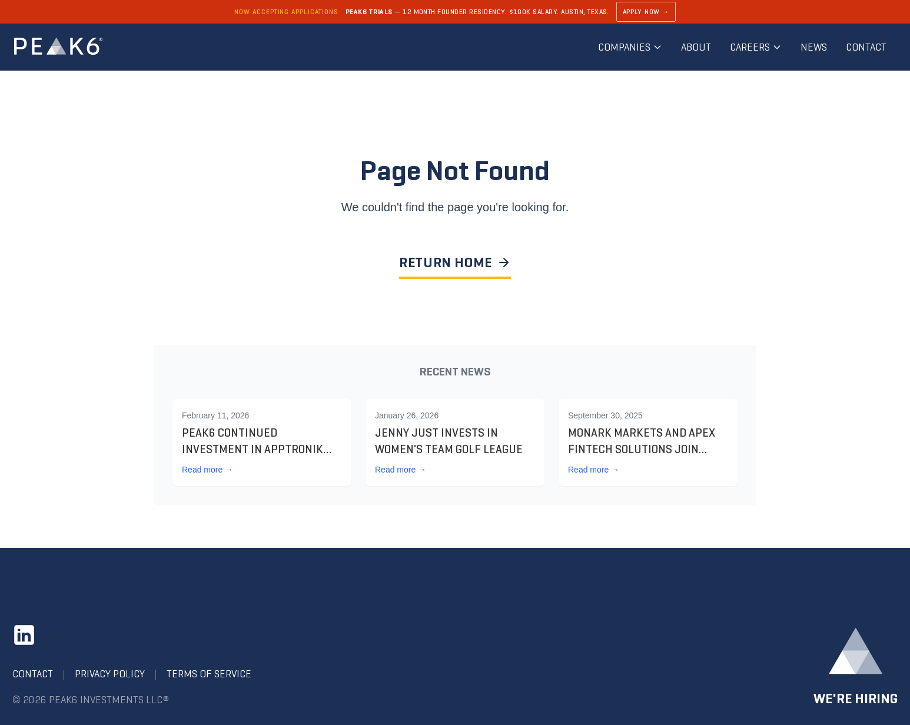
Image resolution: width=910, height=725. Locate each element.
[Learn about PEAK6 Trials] (455, 12)
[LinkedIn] (24, 635)
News (814, 47)
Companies (630, 47)
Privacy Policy (110, 673)
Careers (756, 47)
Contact (866, 47)
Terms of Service (209, 673)
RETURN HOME (455, 262)
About (696, 47)
